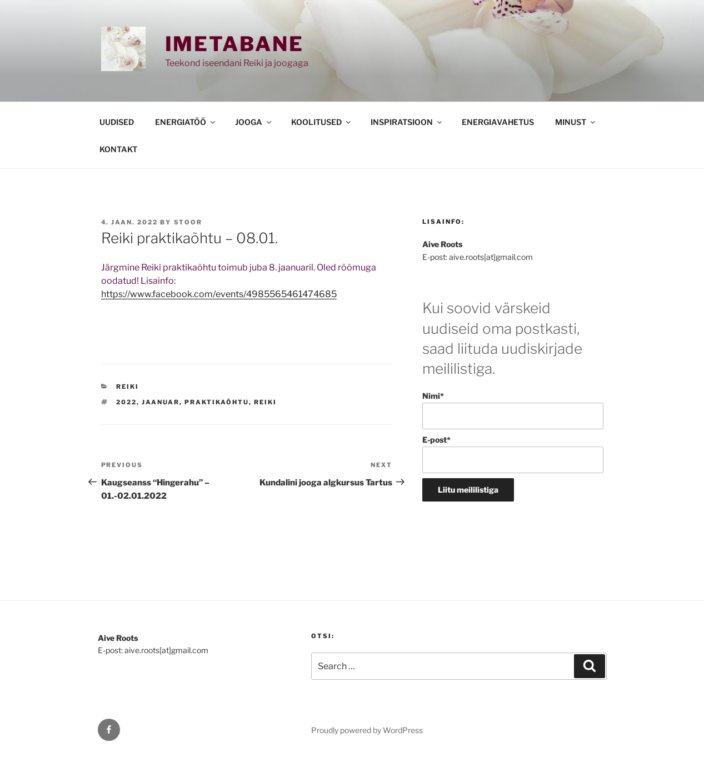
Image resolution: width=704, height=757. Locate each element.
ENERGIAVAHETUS (498, 122)
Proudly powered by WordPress (367, 730)
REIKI (127, 386)
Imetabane (234, 44)
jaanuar (160, 402)
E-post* (512, 454)
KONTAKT (118, 149)
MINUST (576, 122)
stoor (188, 222)
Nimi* (512, 410)
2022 (126, 402)
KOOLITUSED (321, 122)
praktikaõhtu (216, 402)
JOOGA (254, 122)
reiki (265, 402)
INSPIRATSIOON (407, 122)
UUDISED (116, 122)
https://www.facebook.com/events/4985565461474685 (219, 294)
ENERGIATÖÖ (186, 122)
